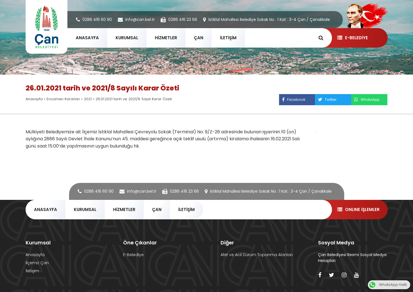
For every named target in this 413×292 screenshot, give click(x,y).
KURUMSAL (127, 38)
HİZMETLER (166, 38)
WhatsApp (367, 99)
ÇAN (198, 38)
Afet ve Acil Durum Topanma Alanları (257, 254)
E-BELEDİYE (352, 38)
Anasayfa (34, 99)
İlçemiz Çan (37, 263)
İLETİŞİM (228, 38)
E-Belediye (133, 254)
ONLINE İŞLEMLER (358, 209)
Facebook (294, 99)
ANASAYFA (87, 38)
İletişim (32, 271)
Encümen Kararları (63, 99)
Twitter (327, 99)
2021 (88, 99)
